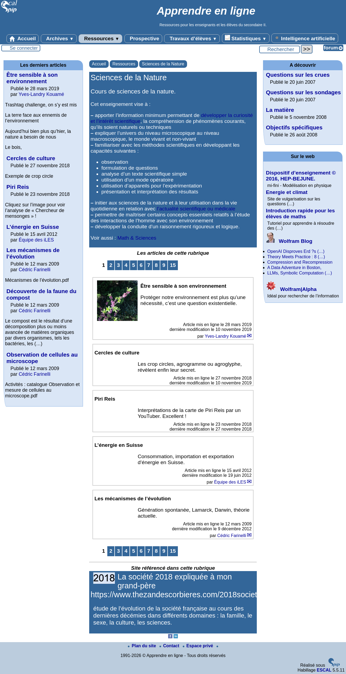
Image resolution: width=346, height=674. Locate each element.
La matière (280, 110)
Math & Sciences (136, 238)
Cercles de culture (30, 158)
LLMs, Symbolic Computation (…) (299, 273)
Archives (59, 39)
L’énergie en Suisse (32, 227)
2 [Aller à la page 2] (110, 265)
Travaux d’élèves (192, 39)
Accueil (22, 39)
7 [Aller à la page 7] (148, 265)
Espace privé (198, 645)
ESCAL (324, 670)
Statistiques (246, 38)
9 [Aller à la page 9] (163, 265)
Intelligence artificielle (304, 38)
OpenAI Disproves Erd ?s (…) (296, 251)
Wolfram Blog (289, 241)
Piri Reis (17, 187)
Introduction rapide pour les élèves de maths (300, 213)
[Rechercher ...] (279, 49)
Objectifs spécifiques (294, 127)
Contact (170, 645)
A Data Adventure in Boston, (294, 267)
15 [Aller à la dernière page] (173, 265)
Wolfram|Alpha (291, 289)
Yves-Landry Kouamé (225, 336)
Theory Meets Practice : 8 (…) (296, 256)
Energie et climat (287, 192)
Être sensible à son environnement (32, 78)
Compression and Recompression (299, 262)
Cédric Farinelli (231, 535)
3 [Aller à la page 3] (118, 265)
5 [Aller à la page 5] (133, 265)
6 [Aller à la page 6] (141, 265)
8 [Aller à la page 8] (156, 265)
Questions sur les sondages (303, 92)
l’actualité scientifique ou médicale (196, 209)
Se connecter (24, 48)
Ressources (100, 39)
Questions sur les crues (298, 75)
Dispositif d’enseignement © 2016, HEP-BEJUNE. (301, 176)
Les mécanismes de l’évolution (33, 253)
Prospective (143, 39)
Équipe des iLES (230, 482)
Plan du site (142, 645)
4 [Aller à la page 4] (126, 265)
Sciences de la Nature (163, 64)
